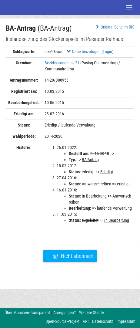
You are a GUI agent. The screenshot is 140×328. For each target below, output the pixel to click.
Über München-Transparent (27, 312)
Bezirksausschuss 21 (62, 62)
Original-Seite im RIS (114, 27)
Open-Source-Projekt (62, 321)
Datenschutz (102, 321)
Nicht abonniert (72, 255)
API (86, 321)
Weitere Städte (91, 312)
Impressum (125, 321)
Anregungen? (64, 312)
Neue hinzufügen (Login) (90, 51)
